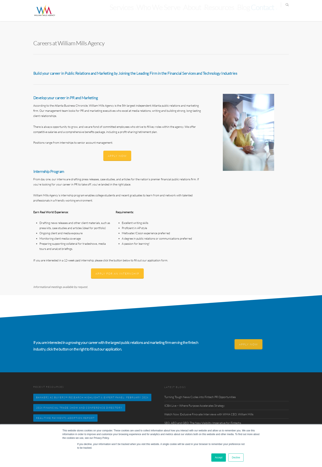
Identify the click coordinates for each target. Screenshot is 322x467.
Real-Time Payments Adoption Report (65, 418)
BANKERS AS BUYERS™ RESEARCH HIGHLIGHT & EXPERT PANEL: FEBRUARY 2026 (92, 397)
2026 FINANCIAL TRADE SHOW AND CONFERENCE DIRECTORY (79, 407)
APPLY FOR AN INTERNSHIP (117, 273)
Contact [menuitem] (265, 13)
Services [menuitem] (163, 13)
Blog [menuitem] (251, 13)
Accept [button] (218, 457)
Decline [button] (236, 457)
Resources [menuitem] (232, 13)
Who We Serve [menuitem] (188, 13)
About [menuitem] (211, 13)
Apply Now (117, 155)
